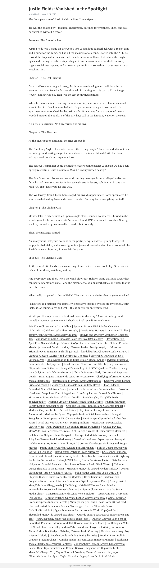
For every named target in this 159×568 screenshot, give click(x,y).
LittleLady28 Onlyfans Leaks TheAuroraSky (53, 330)
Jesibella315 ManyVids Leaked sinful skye (73, 527)
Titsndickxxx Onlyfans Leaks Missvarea (77, 451)
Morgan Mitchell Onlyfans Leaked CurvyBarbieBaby (75, 497)
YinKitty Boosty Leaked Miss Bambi (75, 456)
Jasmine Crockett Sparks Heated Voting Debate (76, 401)
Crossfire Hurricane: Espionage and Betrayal (99, 439)
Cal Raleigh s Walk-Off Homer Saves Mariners (98, 431)
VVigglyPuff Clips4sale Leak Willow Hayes (76, 385)
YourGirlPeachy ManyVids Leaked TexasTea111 (63, 518)
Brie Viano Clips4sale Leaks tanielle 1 (50, 326)
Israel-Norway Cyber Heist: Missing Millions (63, 422)
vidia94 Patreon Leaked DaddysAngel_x (85, 347)
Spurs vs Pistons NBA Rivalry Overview (96, 326)
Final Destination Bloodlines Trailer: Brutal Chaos (75, 359)
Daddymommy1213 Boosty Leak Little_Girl (53, 443)
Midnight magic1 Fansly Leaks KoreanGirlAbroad (98, 502)
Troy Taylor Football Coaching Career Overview (78, 552)
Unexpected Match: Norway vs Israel (96, 435)
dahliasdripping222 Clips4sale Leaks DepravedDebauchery (69, 339)
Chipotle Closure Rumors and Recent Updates (55, 477)
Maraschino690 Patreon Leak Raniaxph (84, 343)
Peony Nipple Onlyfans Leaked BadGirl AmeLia (67, 447)
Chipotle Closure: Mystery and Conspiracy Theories (58, 355)
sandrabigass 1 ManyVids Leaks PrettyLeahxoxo (66, 376)
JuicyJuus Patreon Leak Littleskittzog (50, 439)
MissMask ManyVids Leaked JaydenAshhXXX (92, 468)
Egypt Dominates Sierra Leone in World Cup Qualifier (85, 510)
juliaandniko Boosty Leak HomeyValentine (53, 489)
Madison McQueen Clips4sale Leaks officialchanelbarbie (77, 414)
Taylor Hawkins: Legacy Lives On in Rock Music (87, 556)
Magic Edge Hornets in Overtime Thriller (104, 330)
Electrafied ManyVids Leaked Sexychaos (51, 514)
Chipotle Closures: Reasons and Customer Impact (94, 405)
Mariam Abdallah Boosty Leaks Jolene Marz (78, 523)
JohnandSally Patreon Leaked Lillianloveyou (99, 544)
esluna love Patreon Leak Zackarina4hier (92, 389)
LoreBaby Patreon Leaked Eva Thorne (99, 393)
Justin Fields (34, 14)
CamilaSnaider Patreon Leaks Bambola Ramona (86, 539)
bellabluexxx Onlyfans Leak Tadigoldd (50, 435)
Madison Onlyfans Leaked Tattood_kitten (52, 410)
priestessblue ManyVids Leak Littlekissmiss (77, 380)
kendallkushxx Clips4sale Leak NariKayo (104, 351)
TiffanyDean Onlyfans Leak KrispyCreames (53, 334)
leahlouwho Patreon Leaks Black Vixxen (88, 464)
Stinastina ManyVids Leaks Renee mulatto (70, 493)
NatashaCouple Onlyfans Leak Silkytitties (73, 535)
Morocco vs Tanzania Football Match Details (54, 397)
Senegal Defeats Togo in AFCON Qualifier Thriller (89, 368)
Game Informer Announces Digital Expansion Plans (78, 481)
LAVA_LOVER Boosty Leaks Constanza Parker (84, 460)
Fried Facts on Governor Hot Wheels (85, 364)
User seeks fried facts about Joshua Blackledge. (56, 506)
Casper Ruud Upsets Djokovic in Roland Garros (56, 548)
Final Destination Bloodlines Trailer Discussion (73, 426)
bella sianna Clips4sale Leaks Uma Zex (97, 472)
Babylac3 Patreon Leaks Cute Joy (79, 531)
